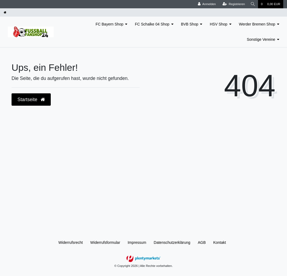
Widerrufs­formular (105, 242)
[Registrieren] (233, 4)
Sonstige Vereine (261, 39)
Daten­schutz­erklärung (172, 242)
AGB (202, 242)
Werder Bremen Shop (257, 24)
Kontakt (219, 242)
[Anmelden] (206, 4)
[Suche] (252, 4)
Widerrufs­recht (70, 242)
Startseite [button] (31, 99)
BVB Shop (189, 24)
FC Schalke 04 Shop (152, 24)
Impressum (137, 242)
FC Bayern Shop (109, 24)
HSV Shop (218, 24)
